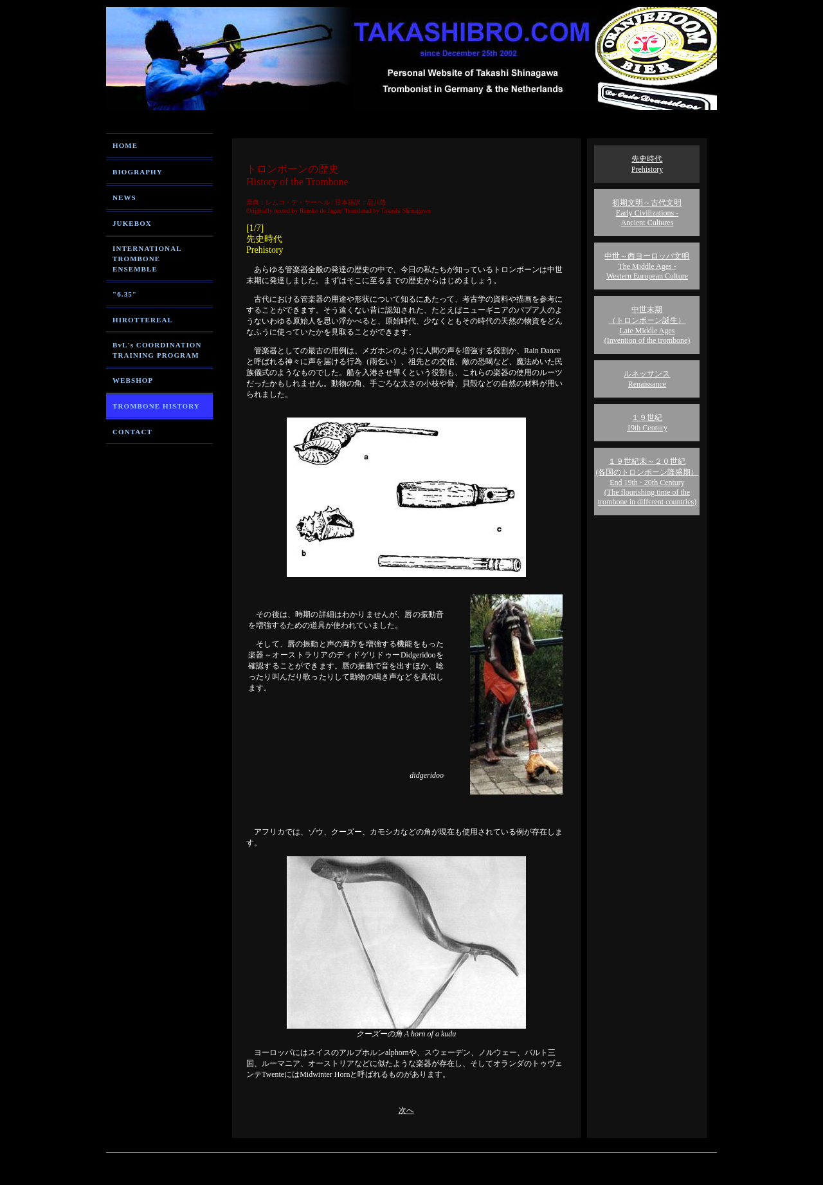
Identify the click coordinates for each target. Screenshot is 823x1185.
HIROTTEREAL (143, 320)
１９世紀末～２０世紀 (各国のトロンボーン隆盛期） (646, 481)
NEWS (124, 197)
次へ (406, 1110)
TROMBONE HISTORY (156, 406)
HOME (125, 145)
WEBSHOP (133, 380)
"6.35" (125, 294)
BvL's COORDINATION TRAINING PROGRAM (157, 350)
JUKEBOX (132, 223)
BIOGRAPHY (138, 172)
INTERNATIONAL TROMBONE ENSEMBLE (147, 258)
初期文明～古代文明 (647, 212)
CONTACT (132, 432)
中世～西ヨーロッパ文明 (646, 266)
